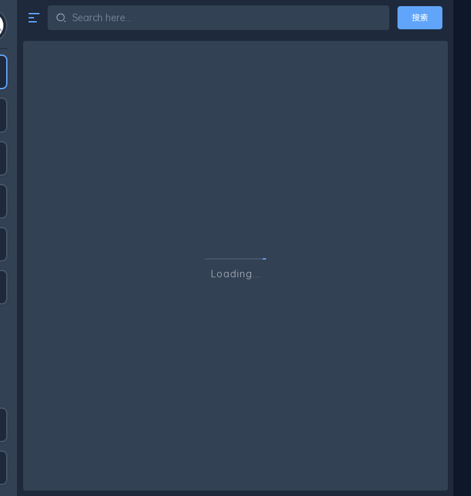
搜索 (420, 17)
